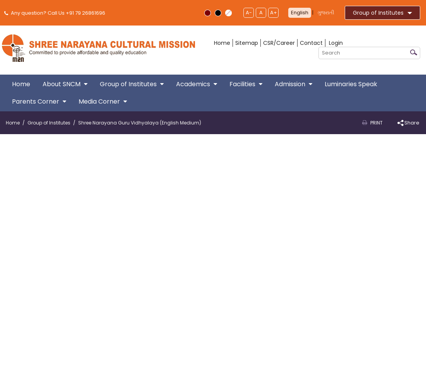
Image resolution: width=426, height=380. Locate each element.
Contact (311, 43)
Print (376, 122)
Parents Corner (39, 101)
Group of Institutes (382, 13)
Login (336, 43)
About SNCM (65, 84)
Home (222, 43)
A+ (273, 12)
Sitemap (246, 43)
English (299, 12)
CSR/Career (279, 43)
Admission (293, 84)
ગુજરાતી (325, 12)
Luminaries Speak (351, 84)
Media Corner (103, 101)
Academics (196, 84)
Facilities (245, 84)
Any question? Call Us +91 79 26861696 (55, 13)
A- (249, 12)
